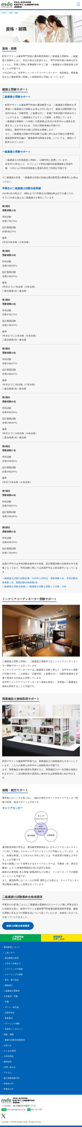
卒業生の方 (9, 1089)
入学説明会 (9, 1056)
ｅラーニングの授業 (14, 969)
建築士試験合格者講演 (17, 926)
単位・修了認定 (12, 980)
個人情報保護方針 (12, 1078)
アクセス (8, 1073)
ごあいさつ (10, 953)
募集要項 (9, 1018)
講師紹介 (9, 985)
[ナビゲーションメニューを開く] (78, 4)
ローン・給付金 (12, 1007)
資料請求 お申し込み (59, 938)
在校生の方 (9, 1083)
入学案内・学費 (11, 996)
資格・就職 (9, 1034)
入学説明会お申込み (18, 938)
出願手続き (10, 1013)
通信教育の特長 (12, 958)
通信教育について (12, 947)
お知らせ (8, 1045)
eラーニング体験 (12, 1023)
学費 (7, 1002)
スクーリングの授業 (14, 974)
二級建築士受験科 (12, 991)
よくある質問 (10, 1051)
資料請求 (8, 1062)
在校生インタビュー (14, 1029)
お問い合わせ (10, 1067)
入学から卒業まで (13, 963)
